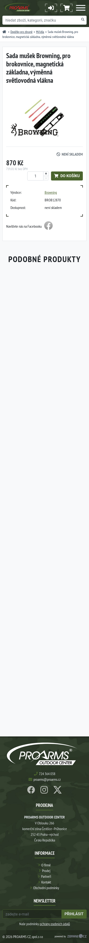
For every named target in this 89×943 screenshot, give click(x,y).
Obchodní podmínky (46, 887)
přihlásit (74, 914)
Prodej (46, 870)
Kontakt (46, 882)
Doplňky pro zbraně (21, 32)
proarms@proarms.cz (47, 779)
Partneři (46, 876)
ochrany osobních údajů (55, 923)
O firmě (46, 865)
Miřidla (40, 32)
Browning (51, 192)
